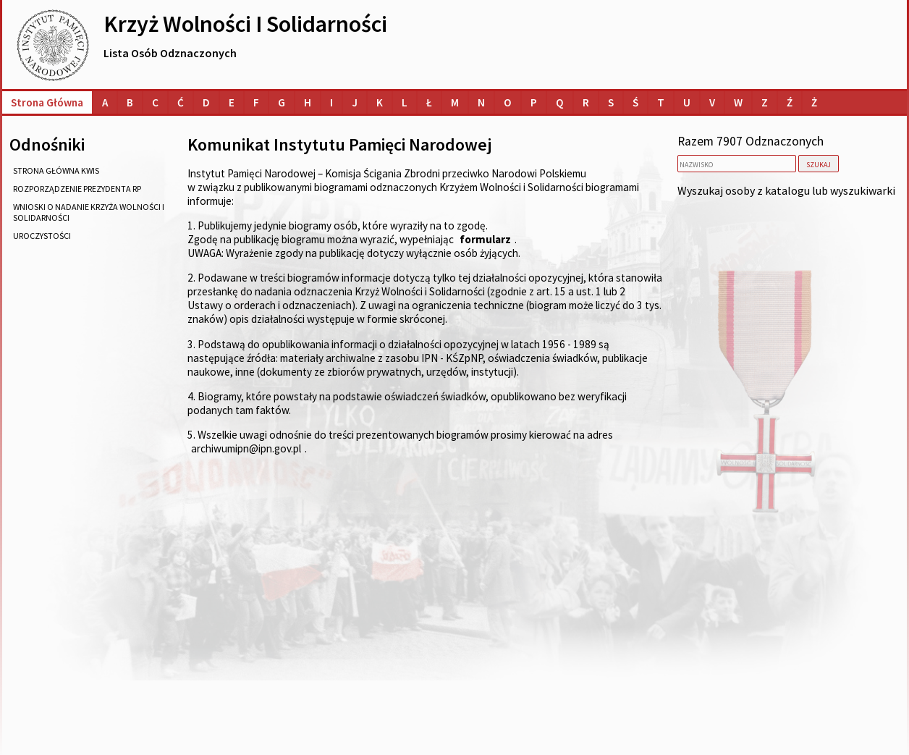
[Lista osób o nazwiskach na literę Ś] (635, 102)
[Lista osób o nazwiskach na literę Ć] (181, 102)
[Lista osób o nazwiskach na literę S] (610, 102)
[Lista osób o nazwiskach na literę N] (481, 102)
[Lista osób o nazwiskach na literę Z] (765, 102)
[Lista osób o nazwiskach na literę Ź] (789, 102)
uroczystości (42, 235)
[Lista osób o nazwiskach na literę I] (331, 102)
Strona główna (47, 102)
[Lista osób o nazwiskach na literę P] (534, 102)
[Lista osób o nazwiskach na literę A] (105, 102)
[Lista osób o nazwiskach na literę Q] (559, 102)
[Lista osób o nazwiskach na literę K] (380, 102)
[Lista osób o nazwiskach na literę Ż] (814, 102)
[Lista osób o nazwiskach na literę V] (712, 102)
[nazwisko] (736, 163)
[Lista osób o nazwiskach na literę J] (354, 102)
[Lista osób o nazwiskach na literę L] (404, 102)
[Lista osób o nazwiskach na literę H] (307, 102)
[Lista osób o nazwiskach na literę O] (507, 102)
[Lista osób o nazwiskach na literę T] (660, 102)
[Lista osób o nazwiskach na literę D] (206, 102)
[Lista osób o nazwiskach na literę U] (687, 102)
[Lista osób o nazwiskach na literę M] (455, 102)
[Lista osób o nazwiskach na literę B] (130, 102)
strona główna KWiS (56, 170)
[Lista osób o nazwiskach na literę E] (231, 102)
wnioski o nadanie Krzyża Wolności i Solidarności (88, 212)
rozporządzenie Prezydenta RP (77, 188)
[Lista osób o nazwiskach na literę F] (256, 102)
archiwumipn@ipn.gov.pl (246, 448)
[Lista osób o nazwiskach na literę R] (586, 102)
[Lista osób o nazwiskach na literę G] (281, 102)
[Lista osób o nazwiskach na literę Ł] (429, 102)
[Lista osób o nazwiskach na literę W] (738, 102)
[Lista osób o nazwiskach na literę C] (155, 102)
